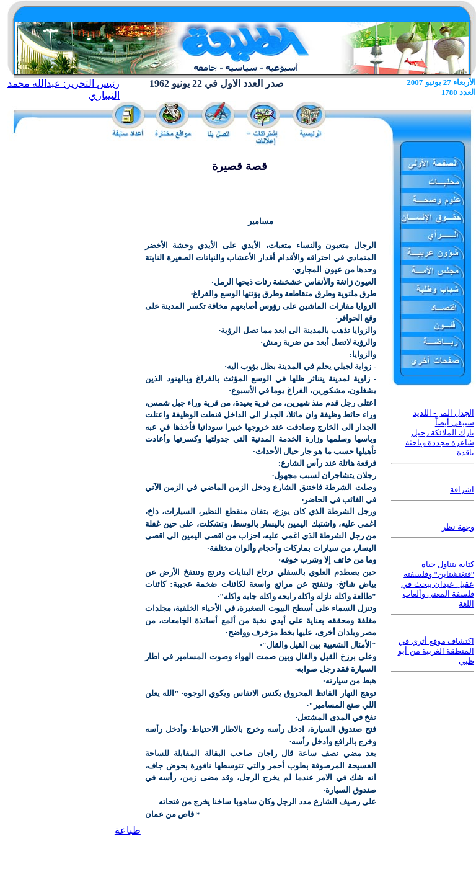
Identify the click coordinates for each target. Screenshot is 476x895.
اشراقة (462, 489)
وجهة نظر (458, 527)
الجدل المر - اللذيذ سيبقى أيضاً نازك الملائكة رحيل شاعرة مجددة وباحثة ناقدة (440, 432)
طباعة (128, 830)
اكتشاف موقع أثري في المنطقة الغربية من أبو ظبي (436, 651)
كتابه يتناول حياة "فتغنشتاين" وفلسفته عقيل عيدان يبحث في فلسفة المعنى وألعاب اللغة (437, 583)
